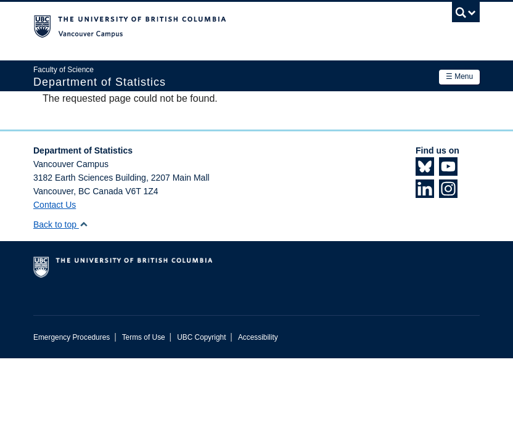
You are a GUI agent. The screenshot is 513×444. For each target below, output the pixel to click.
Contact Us (54, 205)
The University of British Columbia (222, 25)
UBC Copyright (201, 337)
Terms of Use (143, 337)
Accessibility (258, 337)
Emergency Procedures (71, 337)
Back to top (60, 224)
